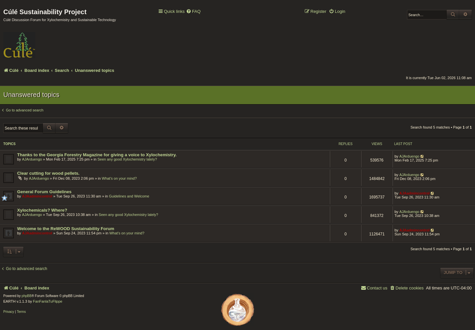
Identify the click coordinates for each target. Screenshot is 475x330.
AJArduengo (32, 159)
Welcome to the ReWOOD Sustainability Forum (65, 228)
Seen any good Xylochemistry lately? (127, 159)
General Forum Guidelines (44, 191)
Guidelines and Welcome (129, 196)
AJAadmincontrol (37, 196)
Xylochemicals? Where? (42, 210)
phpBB (27, 296)
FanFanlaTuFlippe (47, 301)
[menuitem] (193, 11)
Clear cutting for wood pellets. (48, 173)
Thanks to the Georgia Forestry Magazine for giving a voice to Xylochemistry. (96, 154)
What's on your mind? (119, 178)
